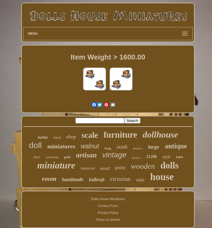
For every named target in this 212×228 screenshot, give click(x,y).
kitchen (136, 157)
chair (36, 157)
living (108, 148)
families (138, 148)
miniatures (61, 146)
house (162, 176)
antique (176, 146)
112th (151, 156)
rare (179, 157)
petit (67, 157)
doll (35, 145)
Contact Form (108, 206)
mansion (88, 168)
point (120, 167)
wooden (143, 166)
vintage (114, 155)
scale (90, 135)
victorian (120, 179)
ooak (122, 147)
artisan (86, 155)
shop (71, 137)
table (140, 180)
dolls (169, 165)
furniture (120, 135)
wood (105, 168)
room (49, 178)
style (166, 156)
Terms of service (108, 220)
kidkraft (96, 179)
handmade (72, 179)
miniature (56, 165)
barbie (43, 137)
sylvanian (52, 157)
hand (57, 137)
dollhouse (160, 135)
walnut (90, 146)
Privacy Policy (108, 213)
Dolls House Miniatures (108, 199)
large (153, 147)
